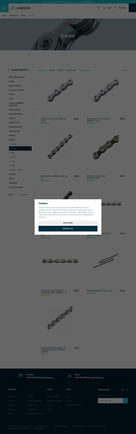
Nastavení (68, 223)
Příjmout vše (68, 229)
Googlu (55, 212)
